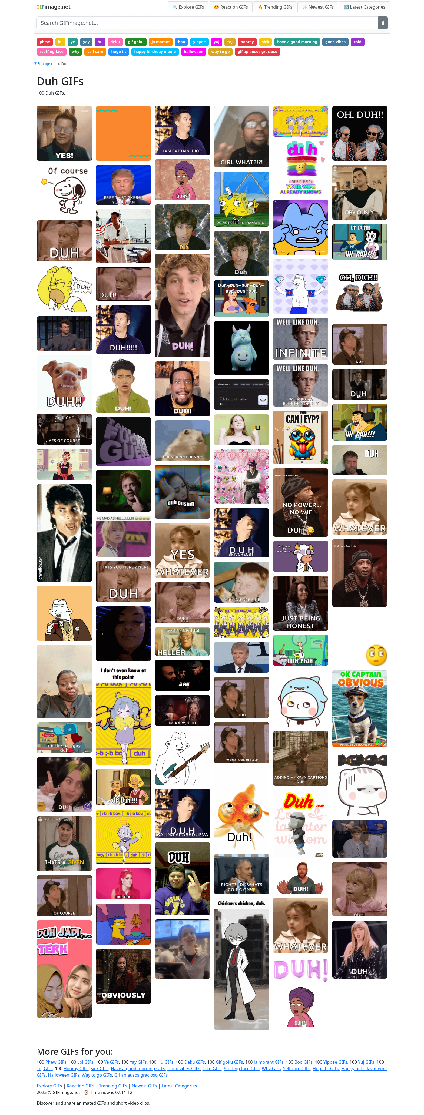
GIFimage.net (45, 63)
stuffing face (52, 51)
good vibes (335, 41)
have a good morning (297, 41)
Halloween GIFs (64, 1075)
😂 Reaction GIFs (231, 7)
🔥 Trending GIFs (275, 7)
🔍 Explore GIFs (188, 7)
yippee (199, 41)
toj (230, 41)
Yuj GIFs (366, 1062)
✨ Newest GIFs (318, 7)
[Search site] (207, 22)
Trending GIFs (113, 1086)
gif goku (135, 41)
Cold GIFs (212, 1069)
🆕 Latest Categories (364, 7)
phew (45, 41)
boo (181, 41)
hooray (247, 41)
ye (73, 41)
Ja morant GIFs (269, 1062)
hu (100, 41)
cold (358, 41)
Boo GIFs (303, 1062)
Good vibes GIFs (183, 1069)
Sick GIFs (99, 1069)
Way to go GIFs (97, 1075)
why (76, 51)
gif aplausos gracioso (257, 51)
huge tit (118, 51)
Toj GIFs (45, 1069)
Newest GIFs (144, 1086)
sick (265, 41)
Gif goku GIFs (229, 1062)
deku (115, 41)
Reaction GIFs (80, 1086)
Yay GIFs (138, 1062)
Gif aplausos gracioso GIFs (141, 1075)
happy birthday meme (155, 51)
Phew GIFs (56, 1062)
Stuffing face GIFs (242, 1069)
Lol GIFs (85, 1062)
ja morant (161, 41)
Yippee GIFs (335, 1062)
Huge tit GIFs (326, 1069)
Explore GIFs (49, 1086)
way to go (220, 51)
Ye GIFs (111, 1062)
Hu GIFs (165, 1062)
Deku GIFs (194, 1062)
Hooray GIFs (76, 1069)
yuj (216, 41)
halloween (193, 51)
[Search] (383, 22)
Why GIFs (271, 1069)
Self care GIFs (296, 1069)
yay (86, 41)
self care (95, 51)
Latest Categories (179, 1086)
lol (60, 41)
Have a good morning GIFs (138, 1069)
